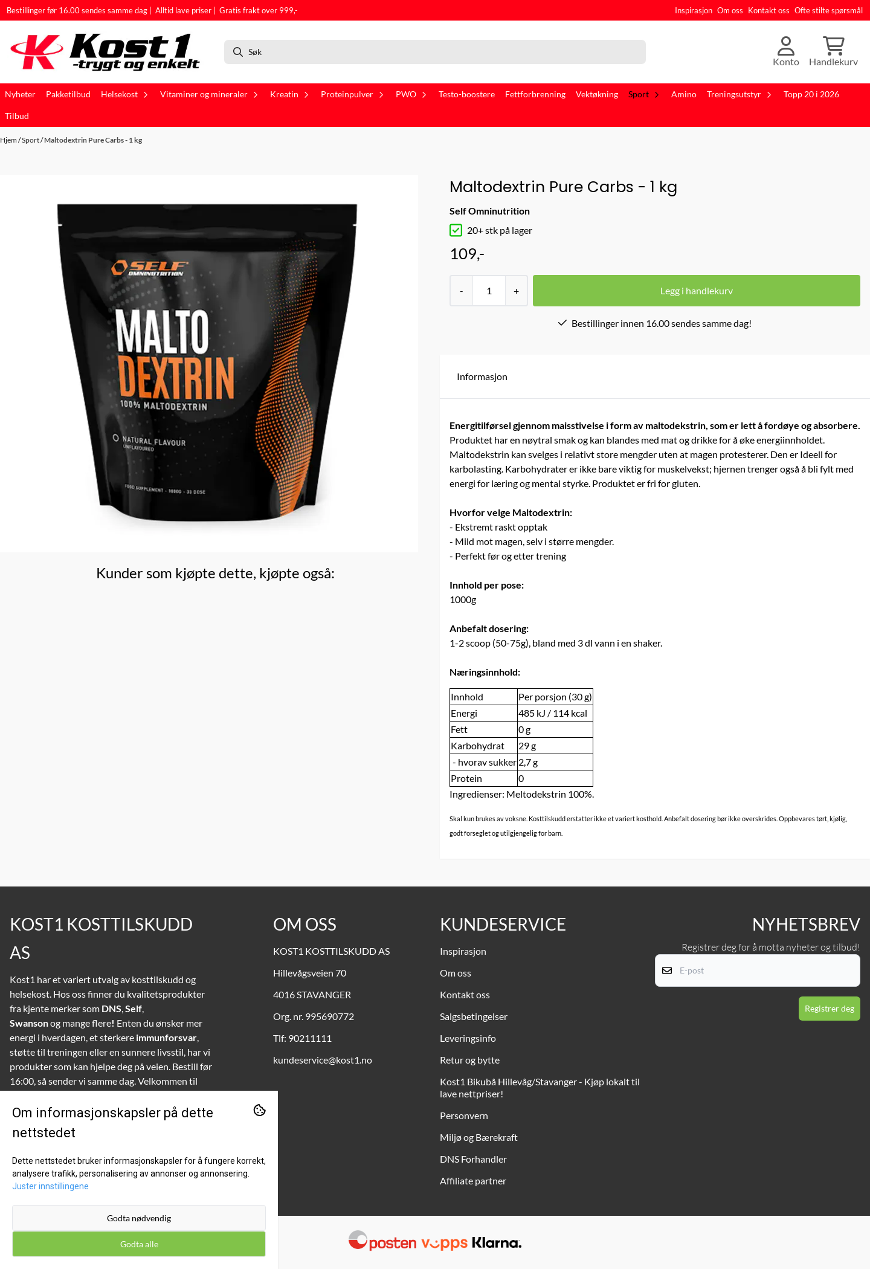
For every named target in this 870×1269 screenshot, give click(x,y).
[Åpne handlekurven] (833, 52)
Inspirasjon (693, 10)
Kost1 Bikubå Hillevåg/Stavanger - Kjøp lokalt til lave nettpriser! (540, 1087)
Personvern (464, 1115)
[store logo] (110, 52)
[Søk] (435, 52)
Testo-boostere (467, 94)
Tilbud (17, 116)
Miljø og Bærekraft (479, 1137)
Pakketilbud (68, 94)
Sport (31, 139)
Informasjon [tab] (482, 376)
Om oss (730, 10)
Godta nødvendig (139, 1218)
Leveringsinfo (468, 1038)
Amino (684, 94)
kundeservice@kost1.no (322, 1059)
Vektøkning (597, 94)
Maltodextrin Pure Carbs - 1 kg (93, 139)
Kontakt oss (769, 10)
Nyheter (20, 94)
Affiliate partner (473, 1180)
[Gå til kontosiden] (786, 52)
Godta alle (139, 1244)
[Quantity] (488, 290)
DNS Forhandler (473, 1158)
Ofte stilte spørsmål (828, 10)
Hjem (9, 139)
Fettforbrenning (535, 94)
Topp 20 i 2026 (811, 94)
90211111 (310, 1038)
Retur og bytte (470, 1059)
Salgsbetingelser (473, 1016)
